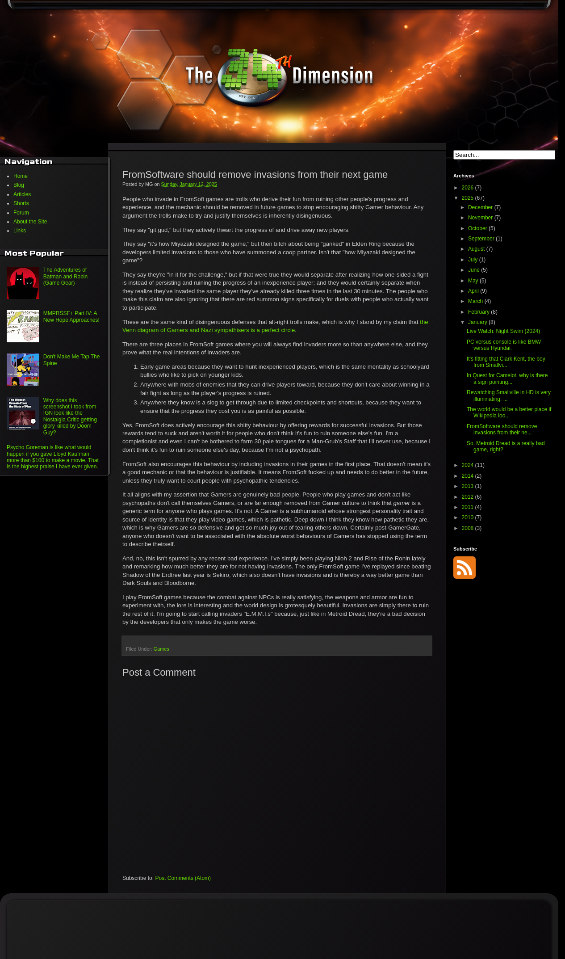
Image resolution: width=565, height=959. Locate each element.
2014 (468, 476)
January (478, 322)
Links (19, 230)
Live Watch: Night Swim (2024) (503, 331)
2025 (468, 198)
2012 (468, 497)
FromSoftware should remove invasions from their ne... (502, 429)
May (474, 281)
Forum (21, 213)
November (481, 218)
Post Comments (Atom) (183, 878)
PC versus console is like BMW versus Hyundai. (504, 345)
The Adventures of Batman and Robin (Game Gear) (65, 276)
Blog (18, 185)
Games (161, 649)
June (474, 270)
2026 (468, 188)
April (474, 291)
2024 (468, 465)
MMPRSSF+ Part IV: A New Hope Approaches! (71, 316)
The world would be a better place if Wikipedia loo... (509, 412)
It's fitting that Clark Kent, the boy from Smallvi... (506, 362)
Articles (22, 194)
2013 (468, 486)
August (477, 249)
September (482, 239)
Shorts (21, 203)
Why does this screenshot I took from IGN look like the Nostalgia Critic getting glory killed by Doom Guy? (70, 416)
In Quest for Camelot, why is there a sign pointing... (507, 378)
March (476, 301)
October (478, 228)
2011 (468, 507)
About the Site (30, 222)
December (481, 207)
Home (20, 176)
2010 (468, 517)
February (479, 312)
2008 (468, 528)
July (473, 260)
